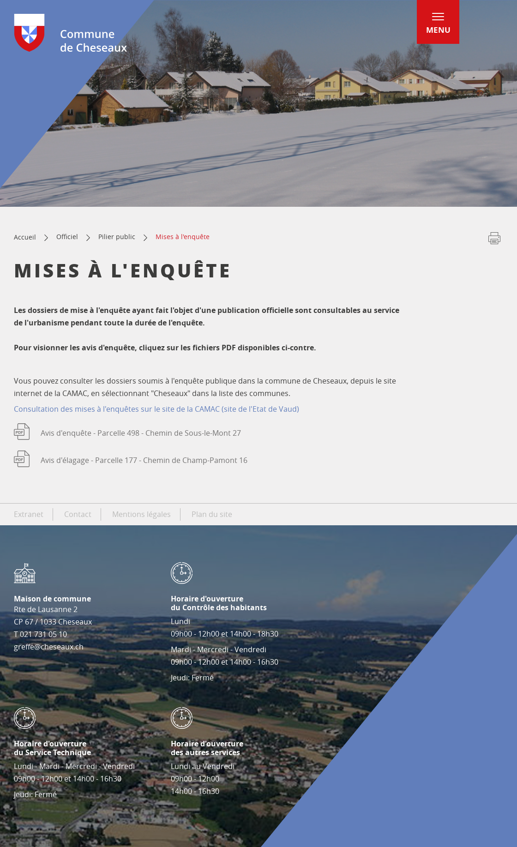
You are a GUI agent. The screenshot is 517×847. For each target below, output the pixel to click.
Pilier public (116, 236)
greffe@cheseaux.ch (49, 647)
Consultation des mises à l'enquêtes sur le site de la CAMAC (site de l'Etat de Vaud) (156, 409)
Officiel (67, 236)
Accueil (25, 237)
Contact (77, 514)
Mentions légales (141, 514)
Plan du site (212, 514)
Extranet (28, 514)
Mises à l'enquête (183, 236)
